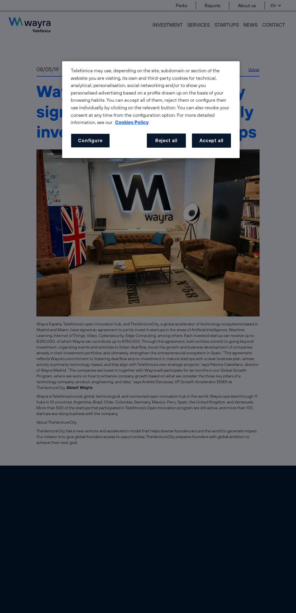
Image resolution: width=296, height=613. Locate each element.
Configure (90, 140)
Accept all (211, 140)
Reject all (166, 140)
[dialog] (151, 109)
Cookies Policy (132, 122)
